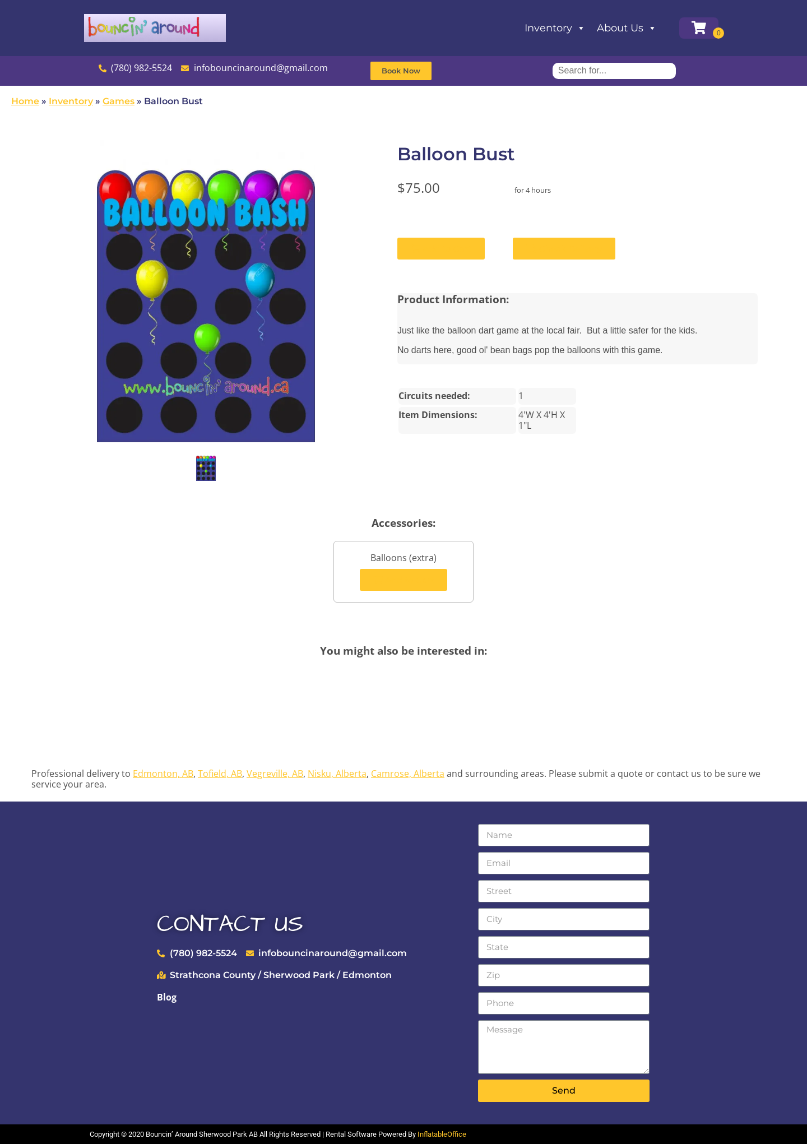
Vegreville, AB (275, 773)
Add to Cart (441, 248)
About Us (627, 28)
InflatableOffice (442, 1134)
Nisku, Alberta (337, 773)
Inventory (555, 28)
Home (25, 101)
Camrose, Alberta (407, 773)
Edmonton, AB (163, 773)
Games (118, 101)
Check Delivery (564, 248)
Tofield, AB (220, 773)
